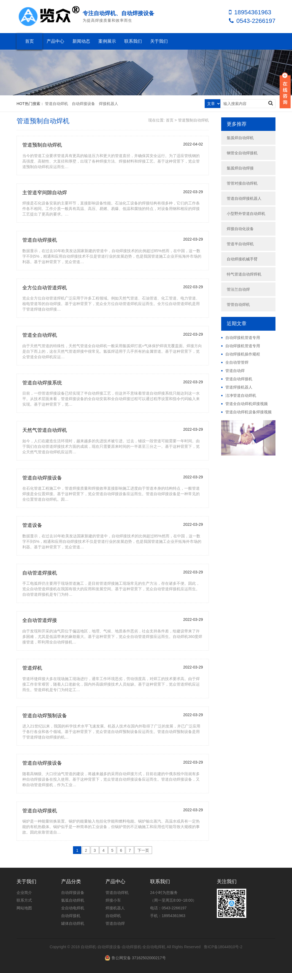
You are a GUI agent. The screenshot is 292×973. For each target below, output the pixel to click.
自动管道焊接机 (39, 573)
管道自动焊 (235, 370)
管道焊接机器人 (238, 387)
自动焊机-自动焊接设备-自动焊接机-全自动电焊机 (123, 947)
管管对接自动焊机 (242, 183)
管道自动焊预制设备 (44, 715)
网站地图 (24, 908)
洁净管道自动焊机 (240, 395)
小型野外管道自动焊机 (246, 213)
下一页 (143, 850)
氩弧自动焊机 (72, 900)
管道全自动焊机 (39, 335)
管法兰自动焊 (238, 289)
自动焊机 (113, 915)
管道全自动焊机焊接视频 (246, 403)
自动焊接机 (70, 915)
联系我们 (133, 41)
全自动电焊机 (72, 908)
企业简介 (24, 892)
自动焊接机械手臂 (242, 259)
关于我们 (159, 41)
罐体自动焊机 (72, 923)
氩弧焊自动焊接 (240, 168)
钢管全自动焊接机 (242, 153)
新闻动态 (81, 41)
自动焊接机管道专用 (242, 337)
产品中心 (55, 41)
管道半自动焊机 (240, 244)
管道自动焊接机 (39, 240)
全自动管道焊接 (39, 620)
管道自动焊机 (56, 103)
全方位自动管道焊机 (44, 287)
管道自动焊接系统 (42, 383)
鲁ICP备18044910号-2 (223, 947)
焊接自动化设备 (240, 229)
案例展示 (107, 41)
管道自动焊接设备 (42, 478)
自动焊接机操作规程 (242, 354)
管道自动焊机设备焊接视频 (248, 412)
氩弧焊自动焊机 (240, 138)
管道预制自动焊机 (193, 120)
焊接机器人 (108, 103)
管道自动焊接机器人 (244, 198)
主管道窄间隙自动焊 (44, 192)
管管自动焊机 (238, 304)
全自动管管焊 (236, 362)
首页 (29, 41)
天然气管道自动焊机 (44, 430)
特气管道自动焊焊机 (244, 274)
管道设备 (32, 525)
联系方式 (24, 900)
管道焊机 (32, 668)
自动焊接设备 (83, 103)
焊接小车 (113, 900)
